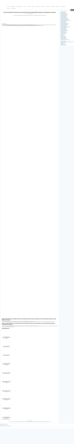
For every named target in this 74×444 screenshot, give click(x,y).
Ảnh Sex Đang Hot (14, 8)
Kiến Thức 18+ (8, 8)
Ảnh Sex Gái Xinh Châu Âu (64, 19)
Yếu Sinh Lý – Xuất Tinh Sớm (64, 39)
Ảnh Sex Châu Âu (43, 6)
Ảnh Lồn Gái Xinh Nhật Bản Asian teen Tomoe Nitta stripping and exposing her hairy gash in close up (40, 421)
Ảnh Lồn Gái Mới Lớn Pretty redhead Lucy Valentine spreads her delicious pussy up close (6, 364)
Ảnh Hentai (29, 6)
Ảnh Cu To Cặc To (25, 6)
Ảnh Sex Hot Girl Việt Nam (64, 24)
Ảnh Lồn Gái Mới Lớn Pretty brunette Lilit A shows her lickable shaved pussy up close (6, 391)
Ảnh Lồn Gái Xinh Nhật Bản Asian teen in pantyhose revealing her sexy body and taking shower (19, 421)
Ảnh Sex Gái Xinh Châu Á (64, 18)
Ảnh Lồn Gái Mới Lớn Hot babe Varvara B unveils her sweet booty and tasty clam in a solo (6, 382)
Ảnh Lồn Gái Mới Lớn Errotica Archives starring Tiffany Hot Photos (6, 346)
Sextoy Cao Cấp (63, 36)
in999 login (6, 424)
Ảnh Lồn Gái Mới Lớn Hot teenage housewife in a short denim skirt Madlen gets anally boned (6, 418)
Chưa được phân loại (63, 32)
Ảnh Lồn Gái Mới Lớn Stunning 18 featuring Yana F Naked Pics (6, 355)
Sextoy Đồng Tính (63, 38)
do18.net (3, 25)
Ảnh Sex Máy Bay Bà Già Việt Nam (65, 26)
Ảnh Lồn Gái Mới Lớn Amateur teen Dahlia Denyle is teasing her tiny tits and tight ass (6, 337)
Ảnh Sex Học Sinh (63, 22)
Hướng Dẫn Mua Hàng (63, 44)
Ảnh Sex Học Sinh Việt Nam (64, 23)
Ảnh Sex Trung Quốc (63, 6)
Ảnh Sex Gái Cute (63, 17)
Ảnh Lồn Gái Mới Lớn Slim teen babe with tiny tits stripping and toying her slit (6, 373)
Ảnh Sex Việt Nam (13, 6)
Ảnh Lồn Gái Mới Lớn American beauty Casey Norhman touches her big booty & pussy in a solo (6, 399)
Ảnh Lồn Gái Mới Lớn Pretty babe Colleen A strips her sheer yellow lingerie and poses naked (6, 408)
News (61, 35)
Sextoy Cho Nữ (62, 37)
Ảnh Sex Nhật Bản (53, 6)
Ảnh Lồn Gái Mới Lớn (18, 15)
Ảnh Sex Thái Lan (58, 6)
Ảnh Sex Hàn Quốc (38, 6)
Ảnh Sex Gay (33, 6)
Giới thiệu (62, 43)
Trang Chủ (8, 6)
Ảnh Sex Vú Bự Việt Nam (64, 30)
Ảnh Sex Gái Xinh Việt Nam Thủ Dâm (65, 20)
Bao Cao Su (62, 31)
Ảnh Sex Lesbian (48, 6)
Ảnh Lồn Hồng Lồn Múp (19, 6)
